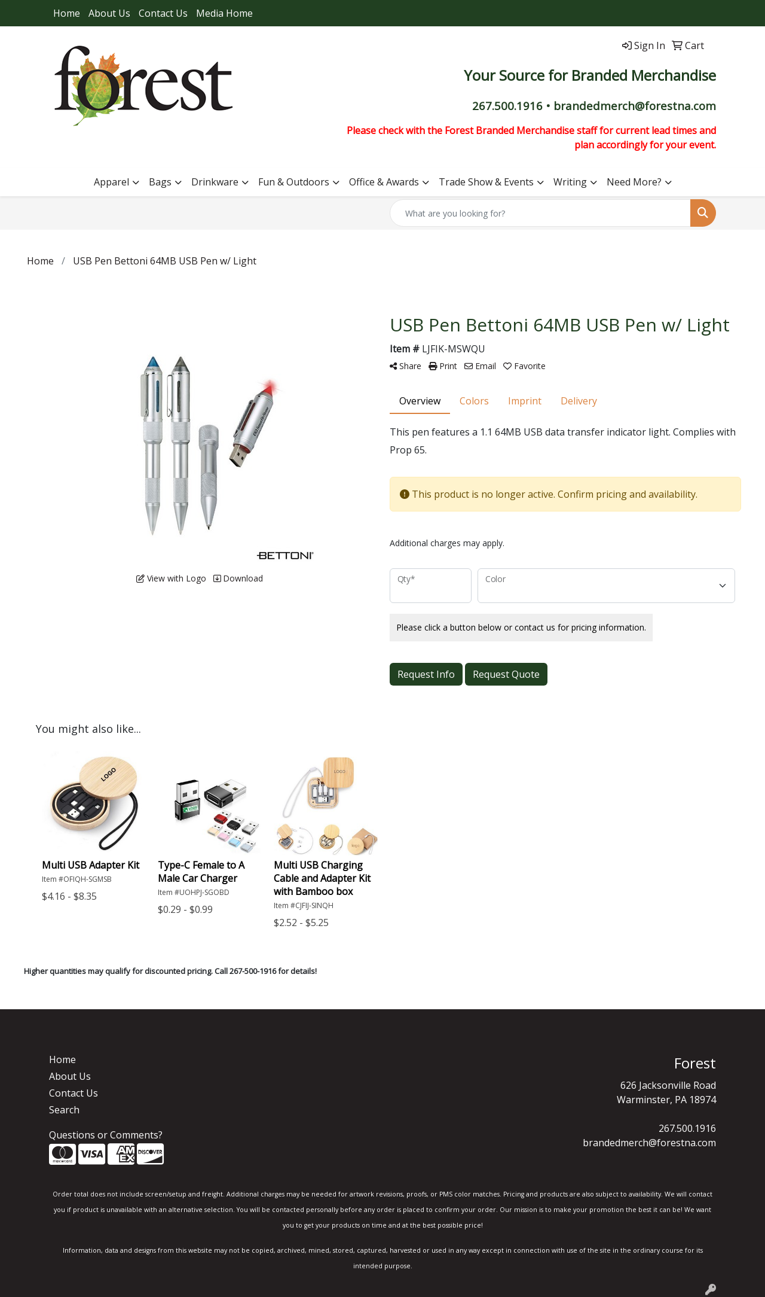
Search (64, 1109)
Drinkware (214, 181)
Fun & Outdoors (293, 181)
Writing (570, 181)
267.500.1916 (687, 1128)
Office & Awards (384, 181)
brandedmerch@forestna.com (649, 1142)
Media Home (224, 13)
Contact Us (163, 13)
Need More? (634, 181)
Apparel (111, 181)
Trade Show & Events (486, 181)
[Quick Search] (540, 213)
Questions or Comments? (106, 1134)
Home (66, 13)
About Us (109, 13)
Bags (160, 181)
